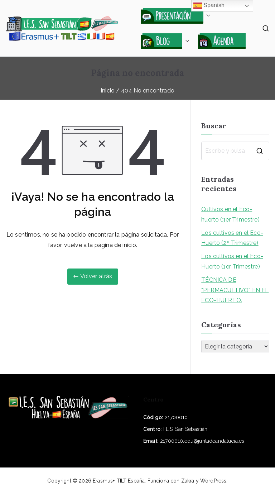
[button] (207, 15)
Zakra (187, 481)
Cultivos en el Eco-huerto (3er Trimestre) (230, 214)
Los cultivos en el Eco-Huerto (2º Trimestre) (232, 238)
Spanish (209, 5)
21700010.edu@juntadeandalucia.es (202, 441)
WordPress (213, 481)
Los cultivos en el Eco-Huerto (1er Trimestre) (232, 261)
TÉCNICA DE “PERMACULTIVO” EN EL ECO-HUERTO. (235, 290)
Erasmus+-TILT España (119, 481)
